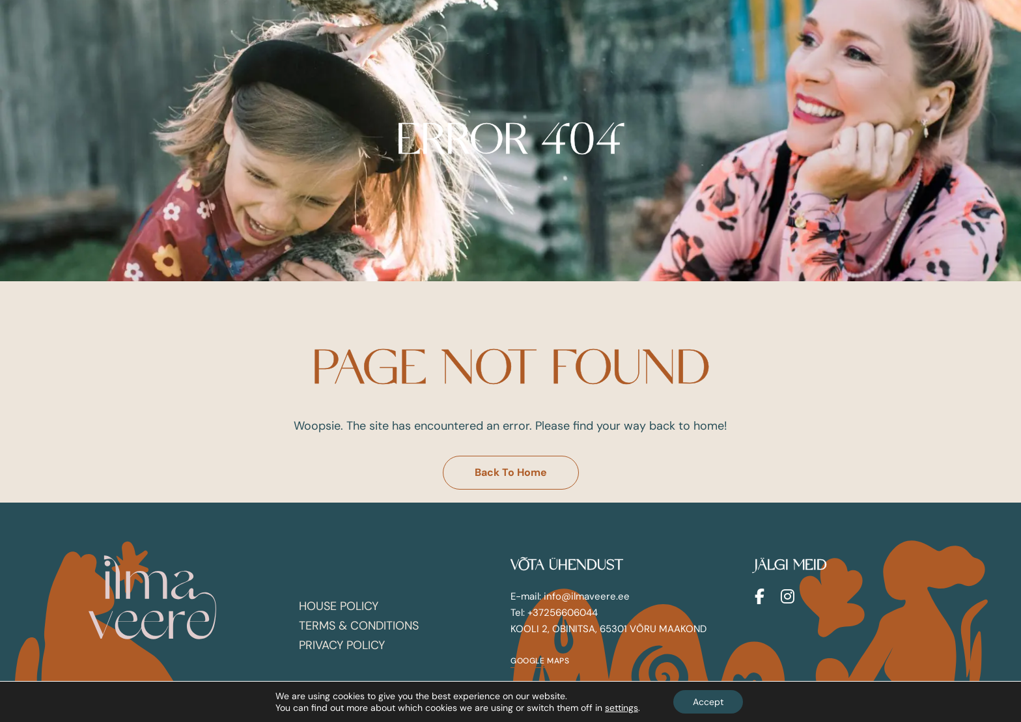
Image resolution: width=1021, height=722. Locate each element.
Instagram (787, 596)
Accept (708, 702)
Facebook (759, 596)
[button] (511, 473)
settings (621, 708)
